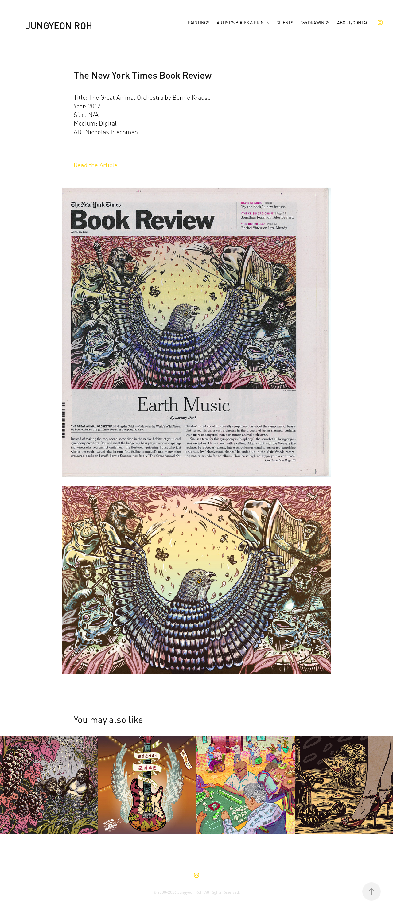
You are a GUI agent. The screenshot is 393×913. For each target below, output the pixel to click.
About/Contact (354, 22)
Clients (284, 22)
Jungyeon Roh (59, 24)
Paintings (198, 22)
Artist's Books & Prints (243, 22)
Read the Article (96, 164)
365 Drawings (315, 22)
